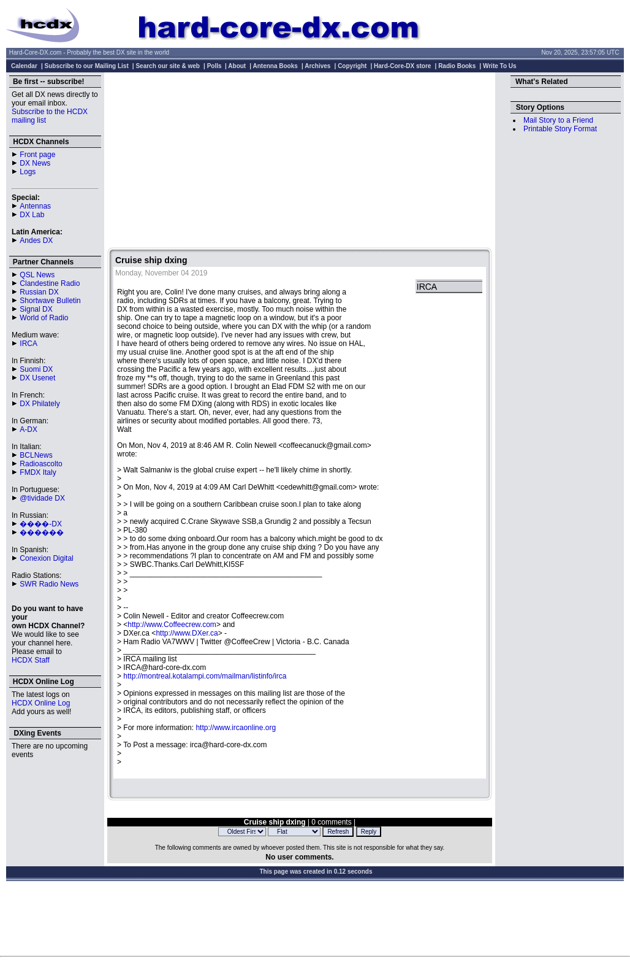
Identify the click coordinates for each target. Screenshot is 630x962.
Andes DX (36, 240)
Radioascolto (41, 464)
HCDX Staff (31, 660)
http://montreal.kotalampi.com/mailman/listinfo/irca (204, 676)
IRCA (28, 343)
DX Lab (32, 214)
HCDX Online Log (41, 703)
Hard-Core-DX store (402, 66)
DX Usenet (37, 378)
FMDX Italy (38, 472)
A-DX (28, 429)
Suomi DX (36, 369)
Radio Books (457, 66)
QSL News (37, 275)
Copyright (352, 66)
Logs (28, 171)
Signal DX (36, 309)
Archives (317, 66)
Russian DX (39, 292)
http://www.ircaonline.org (235, 727)
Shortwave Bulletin (50, 300)
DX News (35, 163)
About (237, 66)
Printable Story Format (560, 129)
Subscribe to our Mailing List (87, 66)
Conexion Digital (46, 558)
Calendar (24, 66)
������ (42, 532)
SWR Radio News (49, 584)
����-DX (41, 524)
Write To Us (500, 66)
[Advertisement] (299, 161)
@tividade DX (42, 498)
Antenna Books (275, 66)
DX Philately (39, 403)
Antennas (35, 206)
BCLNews (36, 455)
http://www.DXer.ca (187, 633)
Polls (214, 66)
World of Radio (44, 318)
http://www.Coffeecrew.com (171, 624)
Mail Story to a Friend (558, 120)
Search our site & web (167, 66)
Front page (37, 154)
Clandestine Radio (50, 283)
